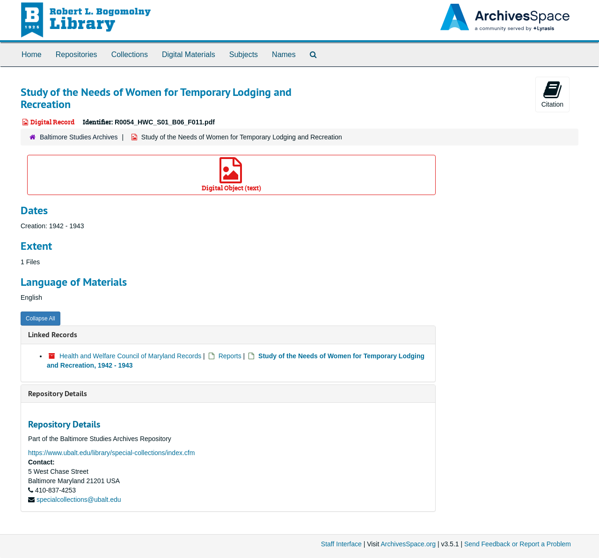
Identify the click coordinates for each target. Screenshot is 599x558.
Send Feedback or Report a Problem (517, 544)
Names (284, 54)
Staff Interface (341, 544)
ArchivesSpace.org (408, 544)
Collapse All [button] (40, 318)
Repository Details (57, 394)
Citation (552, 94)
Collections (129, 54)
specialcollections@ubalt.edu (79, 499)
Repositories (76, 54)
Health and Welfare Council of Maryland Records (130, 356)
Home (32, 54)
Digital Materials (188, 54)
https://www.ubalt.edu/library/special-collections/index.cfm (111, 453)
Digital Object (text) (231, 174)
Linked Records (52, 335)
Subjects (243, 54)
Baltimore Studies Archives (79, 137)
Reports (230, 356)
